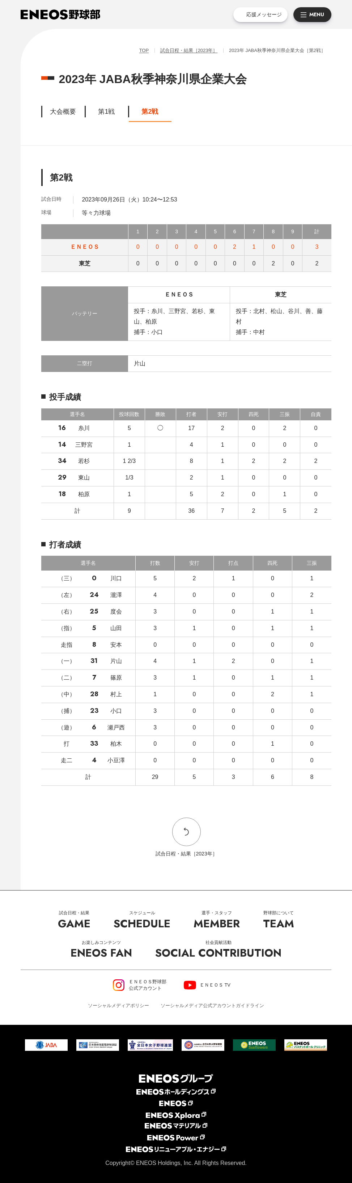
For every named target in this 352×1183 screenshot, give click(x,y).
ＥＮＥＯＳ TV (215, 985)
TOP (143, 50)
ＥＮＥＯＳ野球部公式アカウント (147, 985)
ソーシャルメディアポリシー (118, 1005)
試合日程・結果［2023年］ (188, 50)
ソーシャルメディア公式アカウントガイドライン (212, 1005)
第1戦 (106, 111)
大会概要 (63, 111)
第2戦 (149, 111)
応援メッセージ (264, 14)
